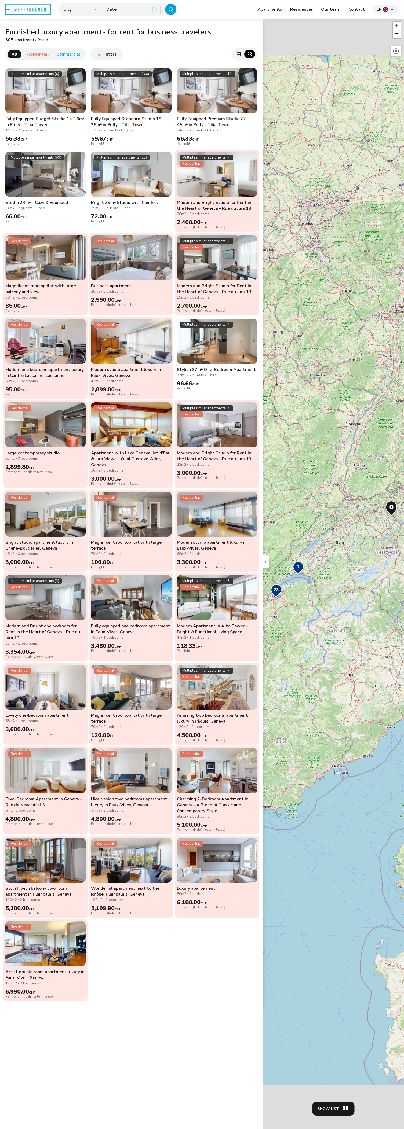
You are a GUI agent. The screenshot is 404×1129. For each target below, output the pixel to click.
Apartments (269, 9)
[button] (276, 591)
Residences (301, 9)
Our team (330, 9)
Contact (356, 9)
